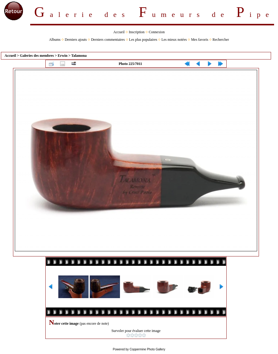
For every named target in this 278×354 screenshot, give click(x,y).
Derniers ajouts (76, 39)
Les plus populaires (143, 39)
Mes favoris (199, 39)
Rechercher (220, 39)
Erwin (62, 55)
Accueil (118, 32)
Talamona (79, 55)
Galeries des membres (37, 55)
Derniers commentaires (108, 39)
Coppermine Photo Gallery (147, 349)
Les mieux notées (174, 39)
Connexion (157, 32)
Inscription (136, 32)
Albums (54, 39)
